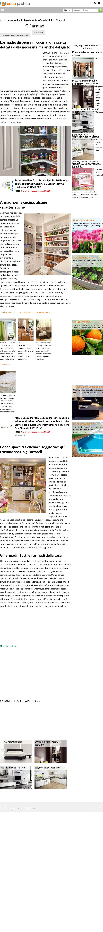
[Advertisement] (29, 17)
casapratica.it (15, 20)
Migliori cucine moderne (47, 767)
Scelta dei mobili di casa (13, 767)
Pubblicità (96, 809)
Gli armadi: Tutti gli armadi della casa (31, 555)
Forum (67, 10)
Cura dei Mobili (46, 20)
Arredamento (30, 20)
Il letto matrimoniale (11, 742)
